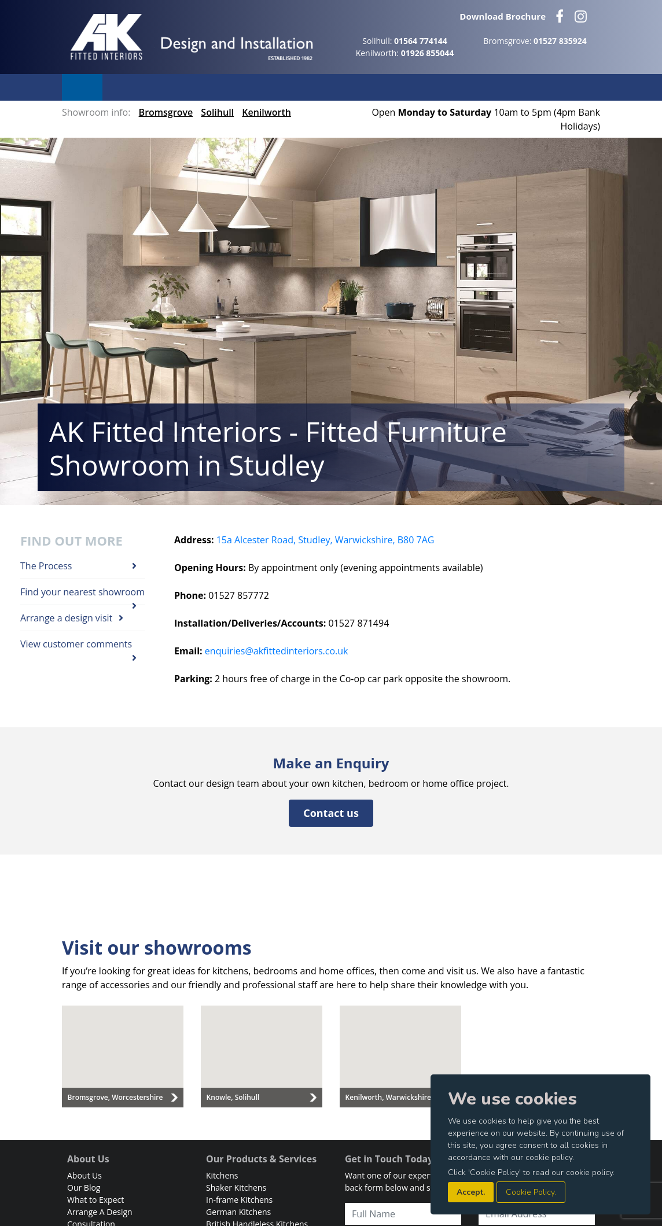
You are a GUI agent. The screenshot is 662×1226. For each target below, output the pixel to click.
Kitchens (222, 1175)
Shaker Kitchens (236, 1187)
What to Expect (95, 1199)
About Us (84, 1175)
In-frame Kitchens (239, 1199)
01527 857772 (238, 595)
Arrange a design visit (71, 618)
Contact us (331, 813)
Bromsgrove (166, 112)
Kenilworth (266, 112)
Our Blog (83, 1187)
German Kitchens (238, 1211)
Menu (82, 87)
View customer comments (78, 647)
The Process (78, 566)
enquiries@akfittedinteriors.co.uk (276, 651)
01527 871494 (359, 623)
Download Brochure (502, 16)
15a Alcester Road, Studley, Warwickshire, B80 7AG (325, 539)
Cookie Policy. (531, 1192)
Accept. (471, 1192)
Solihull (217, 112)
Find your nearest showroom (82, 595)
